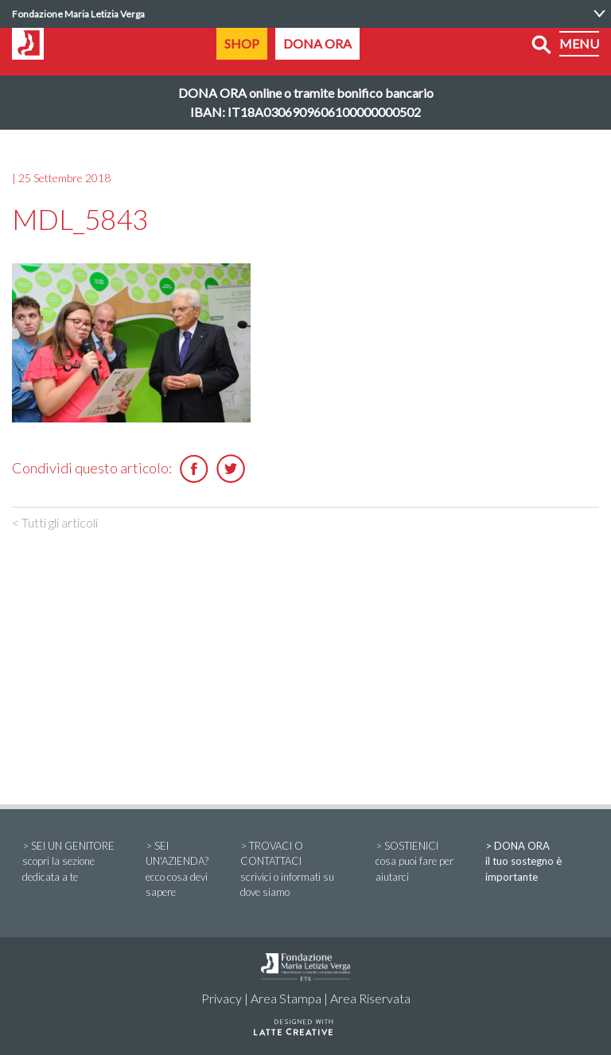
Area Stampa (286, 998)
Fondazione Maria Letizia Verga (78, 14)
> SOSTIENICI (420, 862)
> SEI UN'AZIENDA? (183, 870)
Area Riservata (370, 998)
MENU (579, 43)
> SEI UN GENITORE (73, 862)
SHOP (241, 43)
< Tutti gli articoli (55, 522)
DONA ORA (317, 43)
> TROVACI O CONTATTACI (297, 870)
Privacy (221, 998)
